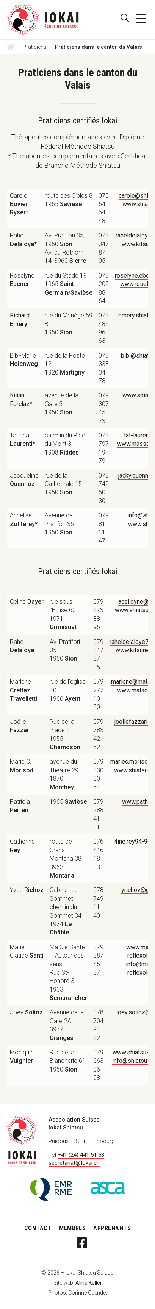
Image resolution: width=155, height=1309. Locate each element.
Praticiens (35, 47)
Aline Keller (88, 1283)
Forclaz (20, 404)
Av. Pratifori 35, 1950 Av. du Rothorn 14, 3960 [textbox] (65, 248)
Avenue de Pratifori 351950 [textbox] (59, 524)
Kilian (17, 395)
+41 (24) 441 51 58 (81, 1154)
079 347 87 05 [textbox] (104, 248)
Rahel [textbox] (23, 239)
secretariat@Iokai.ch (74, 1162)
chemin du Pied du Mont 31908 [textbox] (65, 444)
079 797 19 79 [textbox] (104, 448)
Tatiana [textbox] (22, 439)
